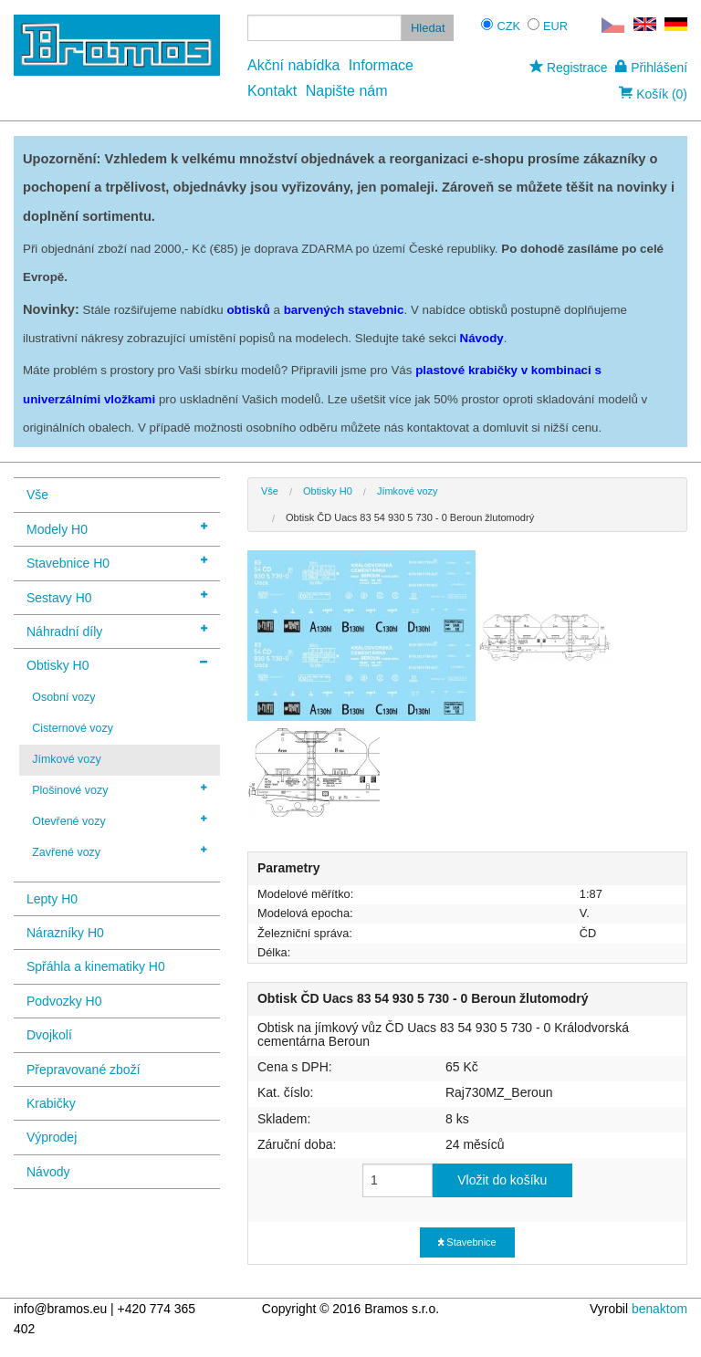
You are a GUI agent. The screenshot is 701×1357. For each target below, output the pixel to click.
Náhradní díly (116, 630)
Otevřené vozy (119, 820)
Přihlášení (651, 67)
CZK (508, 26)
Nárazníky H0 (65, 932)
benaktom (659, 1308)
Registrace (568, 67)
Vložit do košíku (502, 1180)
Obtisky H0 (116, 664)
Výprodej (51, 1137)
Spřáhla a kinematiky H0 (95, 966)
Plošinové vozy (119, 789)
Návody (47, 1171)
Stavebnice (467, 1242)
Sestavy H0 (116, 596)
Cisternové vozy (72, 728)
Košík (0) (653, 94)
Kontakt (272, 91)
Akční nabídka (293, 65)
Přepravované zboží (83, 1069)
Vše (37, 494)
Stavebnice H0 (116, 561)
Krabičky (51, 1103)
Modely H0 (116, 528)
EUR (555, 26)
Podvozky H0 (63, 1001)
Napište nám (347, 91)
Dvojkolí (49, 1035)
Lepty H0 (52, 899)
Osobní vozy (63, 697)
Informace (381, 65)
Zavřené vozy (119, 851)
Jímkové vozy (66, 759)
